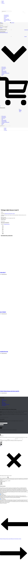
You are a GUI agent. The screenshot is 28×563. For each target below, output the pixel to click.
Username (1, 23)
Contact (3, 123)
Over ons (5, 17)
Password (1, 25)
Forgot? (1, 27)
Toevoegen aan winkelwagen (5, 222)
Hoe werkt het (4, 117)
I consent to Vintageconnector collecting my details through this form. (11, 440)
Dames (14, 213)
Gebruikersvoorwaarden (5, 404)
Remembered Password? (4, 32)
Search (3, 11)
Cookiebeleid (4, 405)
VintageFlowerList (7, 224)
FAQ (4, 18)
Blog (5, 21)
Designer (5, 130)
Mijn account (4, 116)
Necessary (2, 494)
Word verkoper (6, 16)
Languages (12, 22)
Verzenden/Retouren (7, 20)
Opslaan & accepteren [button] (3, 503)
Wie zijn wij (3, 118)
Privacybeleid (4, 403)
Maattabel (3, 402)
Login (1, 22)
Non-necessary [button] (2, 498)
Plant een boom (6, 19)
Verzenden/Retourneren (5, 122)
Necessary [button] (1, 493)
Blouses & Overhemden (8, 213)
